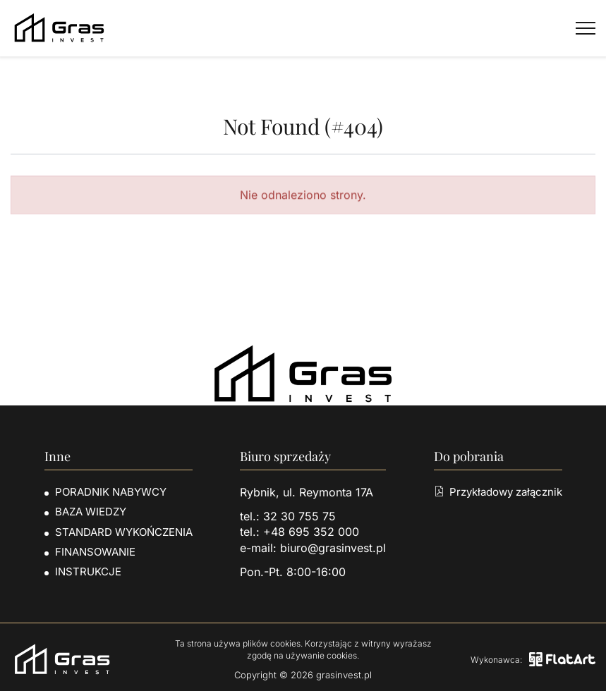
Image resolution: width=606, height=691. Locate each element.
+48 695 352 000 (311, 532)
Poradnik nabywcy (110, 492)
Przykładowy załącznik (498, 492)
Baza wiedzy (90, 511)
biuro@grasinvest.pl (333, 548)
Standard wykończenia (124, 532)
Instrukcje (88, 571)
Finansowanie (95, 551)
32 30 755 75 (299, 516)
